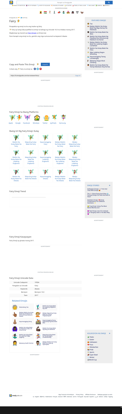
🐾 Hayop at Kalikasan (43, 5)
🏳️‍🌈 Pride (90, 350)
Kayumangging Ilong (25, 321)
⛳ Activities (68, 5)
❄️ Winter (90, 357)
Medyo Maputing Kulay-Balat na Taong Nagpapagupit (50, 314)
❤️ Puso (90, 345)
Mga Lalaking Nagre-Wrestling (96, 53)
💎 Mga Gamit (91, 5)
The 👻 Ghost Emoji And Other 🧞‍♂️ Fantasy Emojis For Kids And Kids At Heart (98, 195)
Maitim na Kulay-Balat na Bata (97, 33)
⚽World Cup (92, 360)
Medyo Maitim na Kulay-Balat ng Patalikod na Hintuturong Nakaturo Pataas (26, 314)
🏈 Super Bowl (92, 355)
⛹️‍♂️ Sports (90, 352)
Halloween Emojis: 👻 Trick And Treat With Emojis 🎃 (97, 189)
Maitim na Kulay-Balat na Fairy (97, 49)
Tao (90, 24)
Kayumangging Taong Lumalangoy (96, 57)
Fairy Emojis (32, 33)
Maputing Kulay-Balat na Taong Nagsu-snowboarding (49, 336)
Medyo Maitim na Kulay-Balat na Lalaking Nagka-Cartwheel (97, 43)
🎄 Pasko (90, 337)
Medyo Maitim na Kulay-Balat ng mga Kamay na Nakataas (97, 27)
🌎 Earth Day (24, 17)
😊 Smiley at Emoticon (18, 5)
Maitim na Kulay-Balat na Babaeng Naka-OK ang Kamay (25, 329)
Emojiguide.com (13, 17)
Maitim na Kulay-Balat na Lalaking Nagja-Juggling (25, 336)
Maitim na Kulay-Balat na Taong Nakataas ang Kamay (98, 66)
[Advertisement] (61, 410)
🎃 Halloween (92, 342)
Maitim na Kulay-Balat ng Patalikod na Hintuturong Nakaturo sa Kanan (97, 38)
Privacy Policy (79, 394)
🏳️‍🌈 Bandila (106, 5)
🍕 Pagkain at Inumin (57, 5)
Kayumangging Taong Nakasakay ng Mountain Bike (50, 321)
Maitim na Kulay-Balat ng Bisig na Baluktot (49, 328)
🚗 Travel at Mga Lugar (79, 5)
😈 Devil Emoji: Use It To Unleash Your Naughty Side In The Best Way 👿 (98, 212)
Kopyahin (45, 64)
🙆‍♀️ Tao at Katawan (31, 5)
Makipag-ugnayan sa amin (105, 394)
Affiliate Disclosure (90, 394)
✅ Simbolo (99, 5)
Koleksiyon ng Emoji (61, 8)
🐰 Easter (90, 339)
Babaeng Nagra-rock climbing (96, 61)
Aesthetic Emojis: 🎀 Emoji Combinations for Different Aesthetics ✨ (96, 201)
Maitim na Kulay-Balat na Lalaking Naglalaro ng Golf (49, 307)
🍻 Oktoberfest (92, 347)
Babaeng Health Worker (26, 343)
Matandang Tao (23, 307)
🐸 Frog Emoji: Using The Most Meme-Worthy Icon (97, 206)
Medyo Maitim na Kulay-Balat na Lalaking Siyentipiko (50, 343)
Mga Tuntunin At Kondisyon (66, 394)
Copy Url (77, 75)
